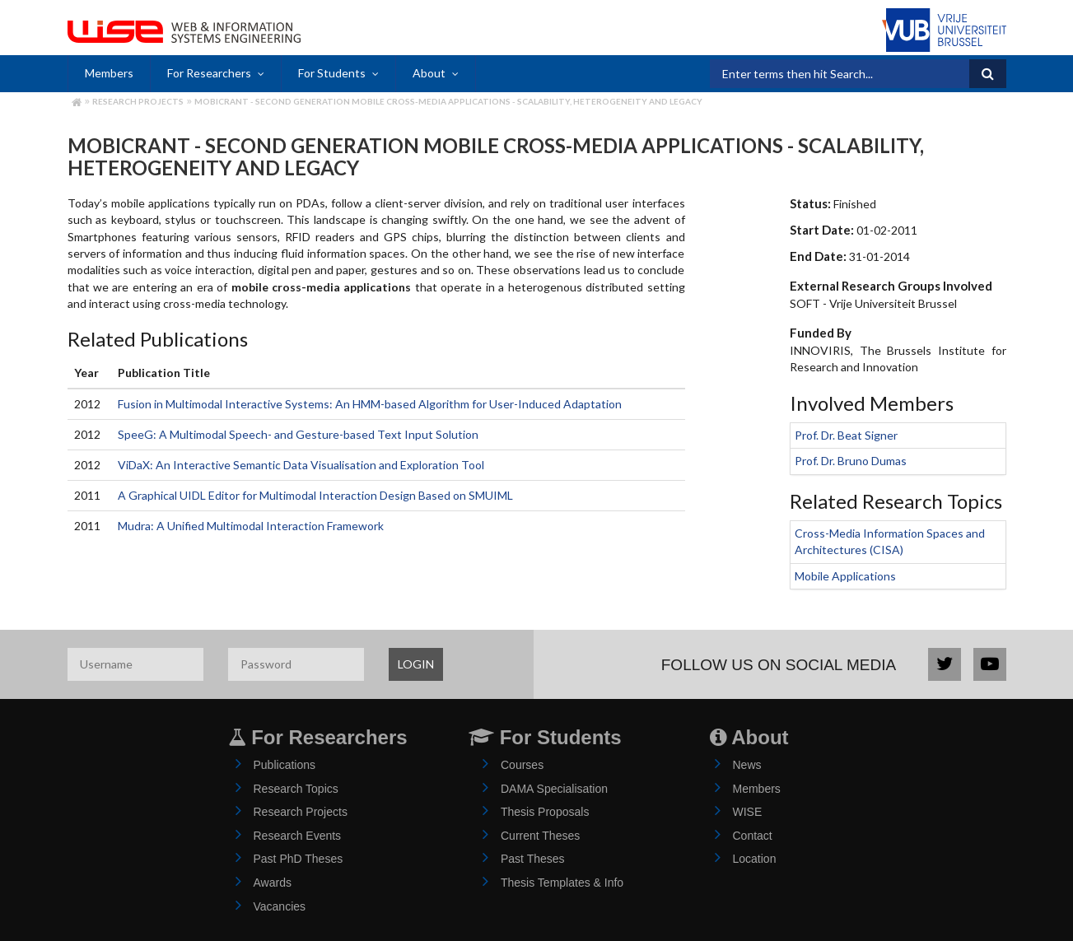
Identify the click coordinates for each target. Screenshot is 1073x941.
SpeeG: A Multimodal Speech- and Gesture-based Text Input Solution (298, 434)
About (429, 73)
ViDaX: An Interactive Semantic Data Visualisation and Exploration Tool (301, 465)
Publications (285, 764)
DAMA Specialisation (554, 788)
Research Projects (138, 101)
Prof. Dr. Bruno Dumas (851, 461)
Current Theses (540, 835)
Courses (522, 764)
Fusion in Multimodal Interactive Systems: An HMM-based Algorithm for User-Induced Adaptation (370, 404)
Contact (752, 835)
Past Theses (533, 858)
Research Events (298, 835)
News (747, 764)
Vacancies (280, 906)
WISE (748, 811)
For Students (332, 73)
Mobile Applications (845, 576)
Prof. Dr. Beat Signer (846, 435)
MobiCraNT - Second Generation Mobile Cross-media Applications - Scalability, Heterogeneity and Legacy (448, 101)
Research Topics (296, 788)
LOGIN (416, 664)
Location (755, 858)
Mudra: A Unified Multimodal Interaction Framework (251, 526)
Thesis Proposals (545, 811)
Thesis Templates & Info (562, 882)
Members (109, 73)
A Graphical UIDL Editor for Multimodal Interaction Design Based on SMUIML (315, 495)
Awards (273, 882)
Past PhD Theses (298, 858)
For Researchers (209, 73)
